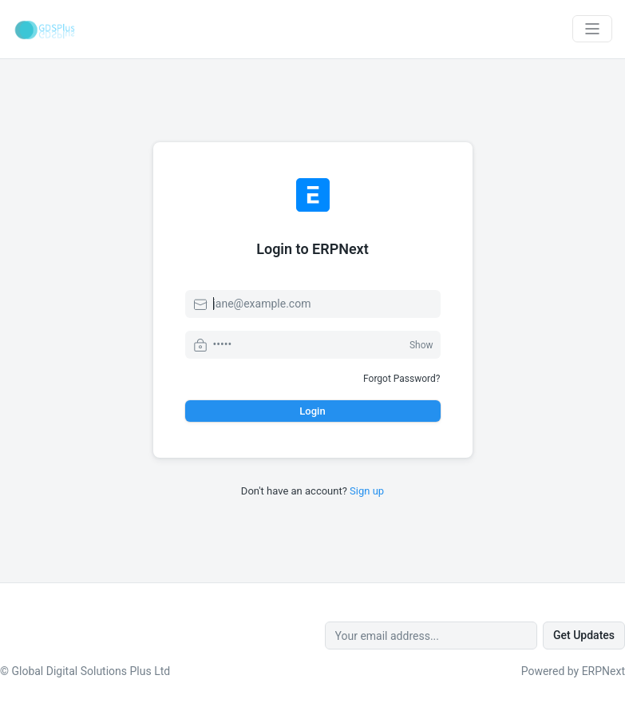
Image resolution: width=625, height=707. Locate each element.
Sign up (367, 491)
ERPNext (603, 671)
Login (312, 411)
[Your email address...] (431, 635)
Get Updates (584, 635)
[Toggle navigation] (592, 28)
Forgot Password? (401, 378)
